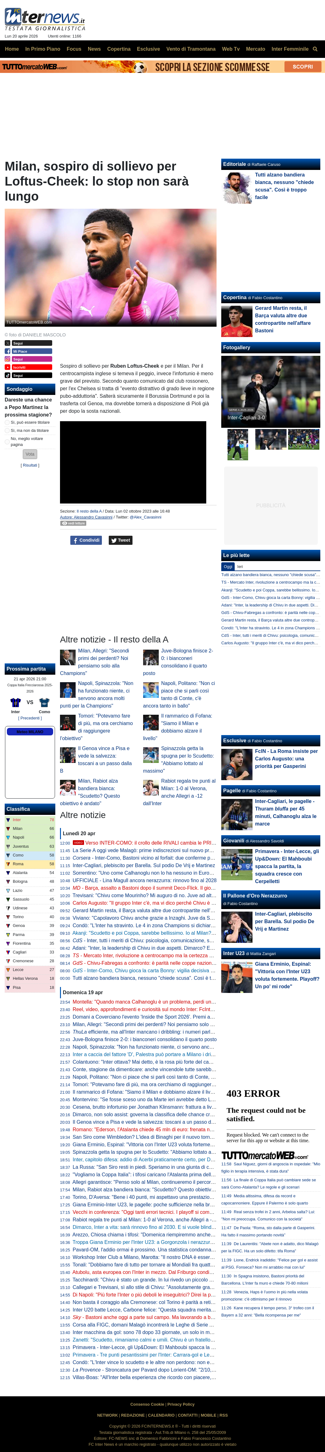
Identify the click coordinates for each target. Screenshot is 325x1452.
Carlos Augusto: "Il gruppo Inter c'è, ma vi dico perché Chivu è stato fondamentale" (164, 903)
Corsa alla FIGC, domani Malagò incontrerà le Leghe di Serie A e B (147, 1324)
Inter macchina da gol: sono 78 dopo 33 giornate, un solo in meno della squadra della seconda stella (184, 1332)
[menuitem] (315, 49)
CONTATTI (188, 1415)
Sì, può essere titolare (30, 422)
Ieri (240, 566)
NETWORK (107, 1415)
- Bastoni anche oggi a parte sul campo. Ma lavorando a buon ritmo (152, 1317)
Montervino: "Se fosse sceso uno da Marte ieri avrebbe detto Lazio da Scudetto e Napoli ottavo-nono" (185, 1099)
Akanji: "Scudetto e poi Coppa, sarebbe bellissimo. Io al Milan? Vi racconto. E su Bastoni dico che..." (183, 933)
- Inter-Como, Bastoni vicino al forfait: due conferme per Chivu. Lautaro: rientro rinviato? (179, 858)
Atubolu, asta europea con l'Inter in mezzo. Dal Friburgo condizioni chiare (153, 1272)
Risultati (30, 465)
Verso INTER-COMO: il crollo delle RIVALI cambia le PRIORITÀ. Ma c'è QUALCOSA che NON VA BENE (195, 843)
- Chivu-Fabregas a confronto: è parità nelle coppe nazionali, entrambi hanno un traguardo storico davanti (195, 963)
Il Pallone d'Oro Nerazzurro (255, 895)
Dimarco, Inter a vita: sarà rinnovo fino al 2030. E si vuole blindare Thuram (155, 1227)
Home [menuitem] (12, 49)
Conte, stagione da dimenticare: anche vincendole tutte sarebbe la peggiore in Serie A (168, 1069)
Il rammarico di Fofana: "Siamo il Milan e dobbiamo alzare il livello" (146, 1092)
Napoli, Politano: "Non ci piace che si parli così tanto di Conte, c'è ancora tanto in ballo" (169, 1077)
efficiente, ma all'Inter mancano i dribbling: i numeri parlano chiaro (153, 1032)
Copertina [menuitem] (119, 49)
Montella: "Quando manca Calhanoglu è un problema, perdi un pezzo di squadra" (162, 1002)
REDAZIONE (133, 1415)
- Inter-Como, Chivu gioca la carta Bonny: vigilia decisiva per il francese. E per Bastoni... (176, 970)
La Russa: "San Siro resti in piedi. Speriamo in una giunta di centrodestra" (154, 1167)
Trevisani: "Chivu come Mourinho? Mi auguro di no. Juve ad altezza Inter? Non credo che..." (174, 895)
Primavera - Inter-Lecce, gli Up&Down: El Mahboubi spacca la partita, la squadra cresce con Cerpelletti (187, 1347)
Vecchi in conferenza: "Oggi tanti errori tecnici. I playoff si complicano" (150, 1212)
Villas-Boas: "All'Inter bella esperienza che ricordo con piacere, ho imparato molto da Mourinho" (178, 1377)
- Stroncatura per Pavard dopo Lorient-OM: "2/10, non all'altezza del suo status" (175, 1370)
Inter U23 (233, 953)
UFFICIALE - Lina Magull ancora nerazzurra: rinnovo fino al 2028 (145, 880)
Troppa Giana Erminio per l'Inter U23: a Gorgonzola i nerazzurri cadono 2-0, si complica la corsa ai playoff (189, 1242)
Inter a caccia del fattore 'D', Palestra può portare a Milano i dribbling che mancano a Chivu (173, 1054)
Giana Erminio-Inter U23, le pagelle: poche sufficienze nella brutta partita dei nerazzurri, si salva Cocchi (187, 1204)
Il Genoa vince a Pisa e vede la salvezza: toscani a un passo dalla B (148, 1122)
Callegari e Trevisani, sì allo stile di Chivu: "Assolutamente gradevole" (150, 1287)
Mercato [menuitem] (255, 49)
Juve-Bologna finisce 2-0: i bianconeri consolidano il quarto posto (145, 1039)
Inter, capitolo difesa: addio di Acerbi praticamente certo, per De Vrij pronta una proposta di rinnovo (182, 1159)
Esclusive (234, 740)
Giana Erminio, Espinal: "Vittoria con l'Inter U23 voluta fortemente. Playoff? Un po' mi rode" (173, 1144)
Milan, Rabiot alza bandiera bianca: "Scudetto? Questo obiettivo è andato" (155, 1189)
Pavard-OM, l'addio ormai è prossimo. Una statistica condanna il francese (154, 1249)
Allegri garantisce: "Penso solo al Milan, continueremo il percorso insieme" (154, 1182)
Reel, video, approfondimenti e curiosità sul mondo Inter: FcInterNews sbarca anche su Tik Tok (177, 1009)
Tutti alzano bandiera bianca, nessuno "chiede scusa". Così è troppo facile (154, 978)
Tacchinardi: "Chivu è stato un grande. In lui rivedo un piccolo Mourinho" (152, 1279)
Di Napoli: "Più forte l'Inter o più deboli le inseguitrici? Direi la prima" (147, 1294)
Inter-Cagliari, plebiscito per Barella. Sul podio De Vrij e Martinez (144, 865)
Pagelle (232, 790)
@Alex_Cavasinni (145, 517)
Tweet (120, 540)
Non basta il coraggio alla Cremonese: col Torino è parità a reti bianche (151, 1302)
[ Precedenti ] (30, 718)
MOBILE (208, 1415)
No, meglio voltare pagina (27, 441)
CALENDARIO (161, 1415)
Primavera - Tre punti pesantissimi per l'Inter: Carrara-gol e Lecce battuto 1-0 (158, 1354)
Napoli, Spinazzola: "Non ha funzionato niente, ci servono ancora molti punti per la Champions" (178, 1047)
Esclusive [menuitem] (148, 49)
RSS (224, 1415)
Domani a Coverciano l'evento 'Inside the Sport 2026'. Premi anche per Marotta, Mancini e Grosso (181, 1017)
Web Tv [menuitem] (231, 49)
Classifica (18, 809)
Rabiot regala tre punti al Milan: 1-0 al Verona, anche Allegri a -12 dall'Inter (155, 1219)
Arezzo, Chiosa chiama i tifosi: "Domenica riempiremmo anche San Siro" (152, 1234)
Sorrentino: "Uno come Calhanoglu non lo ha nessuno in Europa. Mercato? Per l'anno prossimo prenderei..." (192, 873)
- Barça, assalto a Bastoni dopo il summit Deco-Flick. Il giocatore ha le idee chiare (168, 888)
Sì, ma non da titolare (30, 430)
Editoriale (234, 164)
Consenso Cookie (147, 1404)
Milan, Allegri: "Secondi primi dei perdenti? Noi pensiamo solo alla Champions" (160, 1024)
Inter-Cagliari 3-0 (246, 417)
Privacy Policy (181, 1404)
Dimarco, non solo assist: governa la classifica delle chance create (146, 1114)
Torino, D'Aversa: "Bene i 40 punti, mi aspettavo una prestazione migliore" (154, 1197)
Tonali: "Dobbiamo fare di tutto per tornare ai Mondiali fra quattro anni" (149, 1264)
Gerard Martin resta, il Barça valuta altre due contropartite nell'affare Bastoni (157, 910)
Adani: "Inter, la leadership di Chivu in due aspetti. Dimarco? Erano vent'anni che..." (164, 948)
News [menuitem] (94, 49)
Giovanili (233, 840)
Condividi (86, 540)
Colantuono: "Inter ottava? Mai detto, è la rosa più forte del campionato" (152, 1062)
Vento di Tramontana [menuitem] (191, 49)
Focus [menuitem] (74, 49)
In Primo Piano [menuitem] (42, 49)
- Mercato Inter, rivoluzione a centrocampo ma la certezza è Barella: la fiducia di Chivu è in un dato (185, 955)
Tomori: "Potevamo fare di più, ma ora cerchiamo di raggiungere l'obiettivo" (155, 1084)
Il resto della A (89, 511)
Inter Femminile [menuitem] (290, 49)
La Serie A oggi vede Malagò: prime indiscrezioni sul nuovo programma (151, 850)
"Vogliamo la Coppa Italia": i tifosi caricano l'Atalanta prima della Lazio (150, 1174)
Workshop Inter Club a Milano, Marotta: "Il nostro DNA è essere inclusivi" (153, 1257)
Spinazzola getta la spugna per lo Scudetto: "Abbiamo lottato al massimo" (154, 1152)
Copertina (235, 297)
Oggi (228, 566)
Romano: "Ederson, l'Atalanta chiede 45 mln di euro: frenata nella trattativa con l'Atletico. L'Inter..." (181, 1129)
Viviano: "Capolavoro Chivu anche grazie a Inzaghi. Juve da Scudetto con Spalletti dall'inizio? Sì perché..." (190, 918)
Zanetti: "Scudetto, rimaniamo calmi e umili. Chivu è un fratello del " (155, 1339)
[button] (30, 454)
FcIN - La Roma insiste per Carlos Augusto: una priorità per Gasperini (286, 759)
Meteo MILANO (30, 732)
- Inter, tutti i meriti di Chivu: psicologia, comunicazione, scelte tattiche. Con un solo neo (175, 940)
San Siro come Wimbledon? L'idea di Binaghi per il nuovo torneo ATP (149, 1137)
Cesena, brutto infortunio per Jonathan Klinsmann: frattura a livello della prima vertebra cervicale (179, 1107)
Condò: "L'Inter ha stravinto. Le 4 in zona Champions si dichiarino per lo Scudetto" (163, 925)
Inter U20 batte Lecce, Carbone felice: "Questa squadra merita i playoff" (152, 1309)
